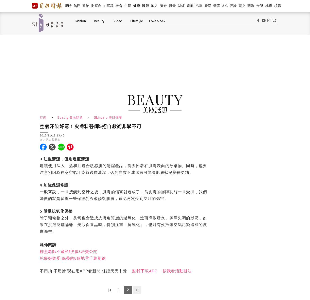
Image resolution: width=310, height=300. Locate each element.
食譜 (259, 6)
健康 (136, 6)
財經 (181, 6)
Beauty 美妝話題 (70, 117)
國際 (145, 6)
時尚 (207, 6)
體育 (216, 6)
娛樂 (190, 6)
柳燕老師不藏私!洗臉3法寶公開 (68, 251)
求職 (277, 6)
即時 (68, 6)
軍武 (110, 6)
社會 (118, 6)
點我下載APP (144, 271)
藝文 (242, 6)
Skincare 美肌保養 (108, 117)
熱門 (77, 6)
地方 (154, 6)
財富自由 (98, 6)
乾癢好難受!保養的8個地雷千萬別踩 (73, 258)
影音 (172, 6)
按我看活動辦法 (177, 271)
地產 (268, 6)
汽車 (199, 6)
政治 (85, 6)
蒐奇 (163, 6)
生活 (127, 6)
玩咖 (251, 6)
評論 (233, 6)
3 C (225, 6)
